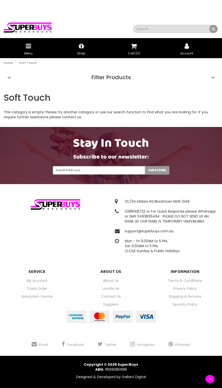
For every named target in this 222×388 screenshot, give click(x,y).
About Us (111, 280)
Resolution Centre (37, 296)
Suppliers (111, 304)
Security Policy (184, 304)
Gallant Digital (134, 376)
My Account (37, 280)
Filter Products (111, 77)
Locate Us (110, 288)
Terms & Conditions (185, 280)
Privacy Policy (185, 288)
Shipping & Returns (185, 296)
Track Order (37, 288)
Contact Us (111, 296)
